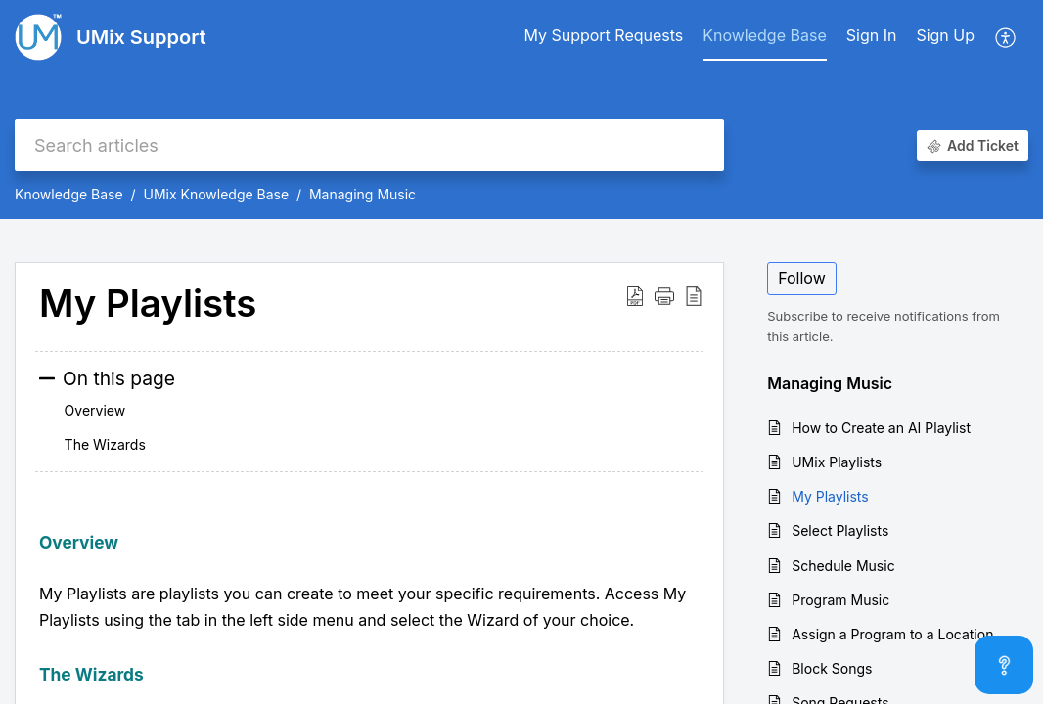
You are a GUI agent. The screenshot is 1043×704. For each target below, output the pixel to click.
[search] (369, 145)
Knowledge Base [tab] (764, 35)
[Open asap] (1004, 665)
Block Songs (832, 668)
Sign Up (945, 35)
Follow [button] (802, 277)
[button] (1006, 37)
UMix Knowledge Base (216, 194)
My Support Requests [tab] (603, 35)
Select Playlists (840, 530)
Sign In (871, 35)
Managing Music (362, 194)
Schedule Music (843, 565)
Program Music (840, 600)
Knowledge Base (69, 194)
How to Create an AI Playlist (881, 427)
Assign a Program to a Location (892, 634)
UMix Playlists (837, 462)
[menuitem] (872, 37)
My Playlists (830, 496)
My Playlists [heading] (147, 304)
